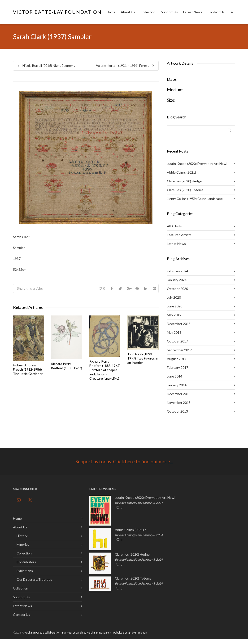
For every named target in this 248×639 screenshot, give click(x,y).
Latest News (192, 12)
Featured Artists (179, 235)
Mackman (141, 632)
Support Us (169, 12)
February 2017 (177, 367)
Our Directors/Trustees (34, 579)
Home (111, 12)
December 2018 (179, 324)
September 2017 (179, 350)
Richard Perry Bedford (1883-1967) (66, 366)
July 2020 (174, 297)
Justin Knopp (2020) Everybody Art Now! (197, 164)
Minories (23, 544)
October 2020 (177, 289)
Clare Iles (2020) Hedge (184, 181)
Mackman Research (99, 632)
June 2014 (174, 376)
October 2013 (177, 411)
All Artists (174, 226)
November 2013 (179, 402)
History (22, 536)
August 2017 (176, 359)
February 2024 (177, 271)
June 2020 (174, 306)
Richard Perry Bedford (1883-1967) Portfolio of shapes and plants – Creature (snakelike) (104, 369)
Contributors (26, 562)
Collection (148, 12)
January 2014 (177, 385)
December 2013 (179, 394)
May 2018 (174, 332)
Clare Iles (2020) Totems (185, 190)
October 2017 (177, 341)
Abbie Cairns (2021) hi (183, 172)
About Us (128, 12)
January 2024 (177, 280)
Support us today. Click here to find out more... (124, 461)
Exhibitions (25, 571)
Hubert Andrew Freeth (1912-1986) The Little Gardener (28, 369)
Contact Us (216, 12)
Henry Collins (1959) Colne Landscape (195, 199)
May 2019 (174, 315)
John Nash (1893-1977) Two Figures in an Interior (142, 358)
